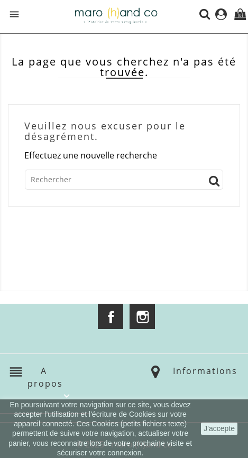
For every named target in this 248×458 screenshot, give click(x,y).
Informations (205, 371)
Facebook (110, 316)
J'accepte (219, 428)
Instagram (142, 316)
